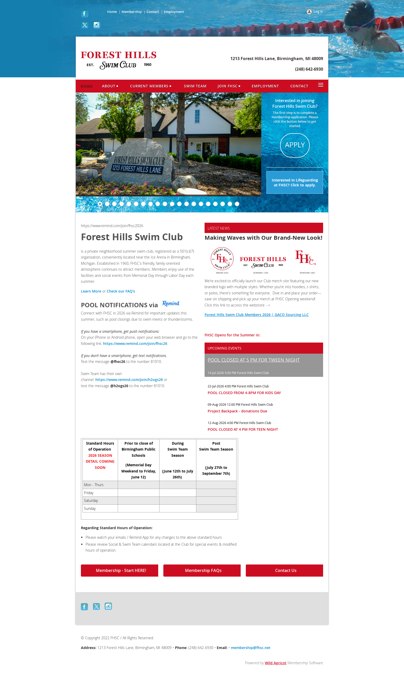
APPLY (295, 144)
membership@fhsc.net (251, 647)
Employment (174, 11)
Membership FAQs (203, 570)
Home (112, 11)
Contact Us (286, 570)
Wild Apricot (276, 662)
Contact (153, 11)
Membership (132, 11)
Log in (318, 11)
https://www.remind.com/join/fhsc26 (135, 343)
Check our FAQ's (121, 291)
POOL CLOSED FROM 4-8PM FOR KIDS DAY (244, 392)
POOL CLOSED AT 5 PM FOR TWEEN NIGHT (254, 360)
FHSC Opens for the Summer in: (232, 335)
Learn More (91, 291)
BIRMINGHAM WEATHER (284, 457)
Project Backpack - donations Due (237, 411)
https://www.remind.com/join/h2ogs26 (129, 379)
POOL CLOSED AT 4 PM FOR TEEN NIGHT (243, 429)
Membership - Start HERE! (121, 570)
